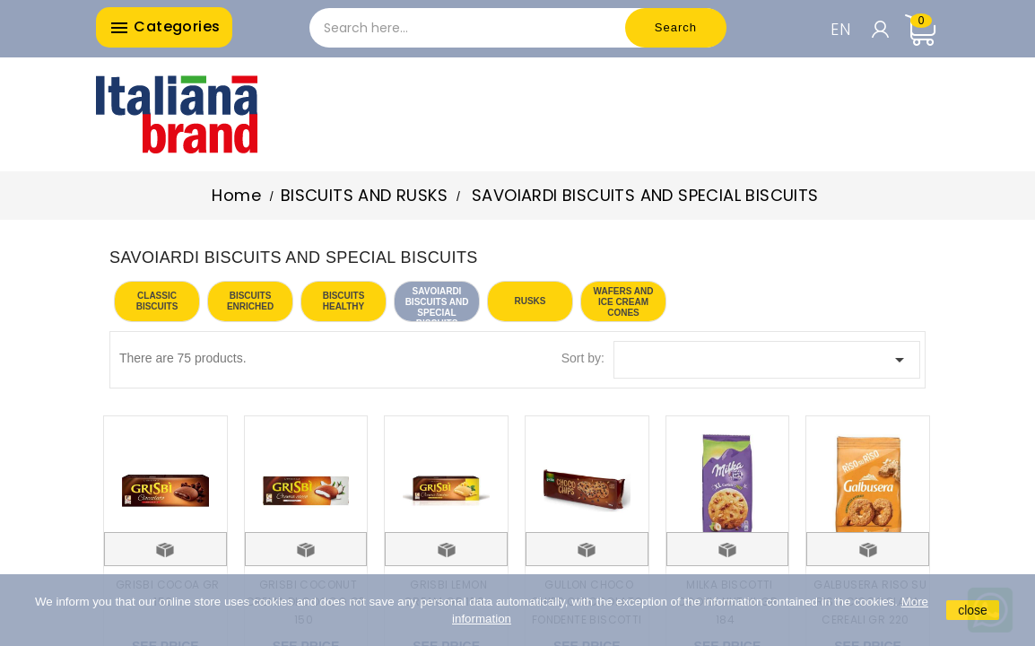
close (972, 610)
